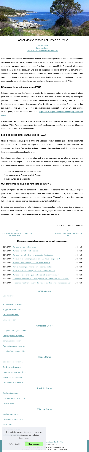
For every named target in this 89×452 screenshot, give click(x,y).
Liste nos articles (9, 296)
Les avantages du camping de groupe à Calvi (67, 234)
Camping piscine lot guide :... (13, 336)
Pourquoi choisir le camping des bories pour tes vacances (34, 271)
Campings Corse (42, 48)
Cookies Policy (59, 442)
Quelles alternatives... (11, 393)
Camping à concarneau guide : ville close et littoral (31, 263)
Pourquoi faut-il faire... (11, 315)
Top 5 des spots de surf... (12, 367)
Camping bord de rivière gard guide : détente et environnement (36, 275)
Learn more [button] (24, 438)
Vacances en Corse (10, 320)
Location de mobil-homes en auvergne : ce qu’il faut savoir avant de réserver (41, 279)
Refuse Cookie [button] (14, 444)
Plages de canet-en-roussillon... (14, 372)
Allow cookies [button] (33, 444)
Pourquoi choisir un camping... (14, 346)
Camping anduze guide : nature (24, 247)
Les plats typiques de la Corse (14, 398)
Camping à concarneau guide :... (15, 351)
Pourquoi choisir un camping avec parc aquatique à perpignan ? (36, 259)
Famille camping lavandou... (13, 377)
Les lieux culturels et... (11, 414)
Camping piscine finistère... (13, 341)
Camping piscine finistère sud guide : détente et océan (33, 255)
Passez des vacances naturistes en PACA (42, 51)
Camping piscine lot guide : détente (26, 251)
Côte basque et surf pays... (13, 362)
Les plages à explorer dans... (13, 382)
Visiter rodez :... (8, 424)
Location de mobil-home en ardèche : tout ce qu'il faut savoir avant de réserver (41, 283)
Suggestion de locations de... (13, 309)
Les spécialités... (9, 403)
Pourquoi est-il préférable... (13, 304)
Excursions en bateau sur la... (14, 419)
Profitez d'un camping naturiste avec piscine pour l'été (32, 267)
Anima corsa (43, 45)
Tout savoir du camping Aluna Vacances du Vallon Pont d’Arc (17, 234)
